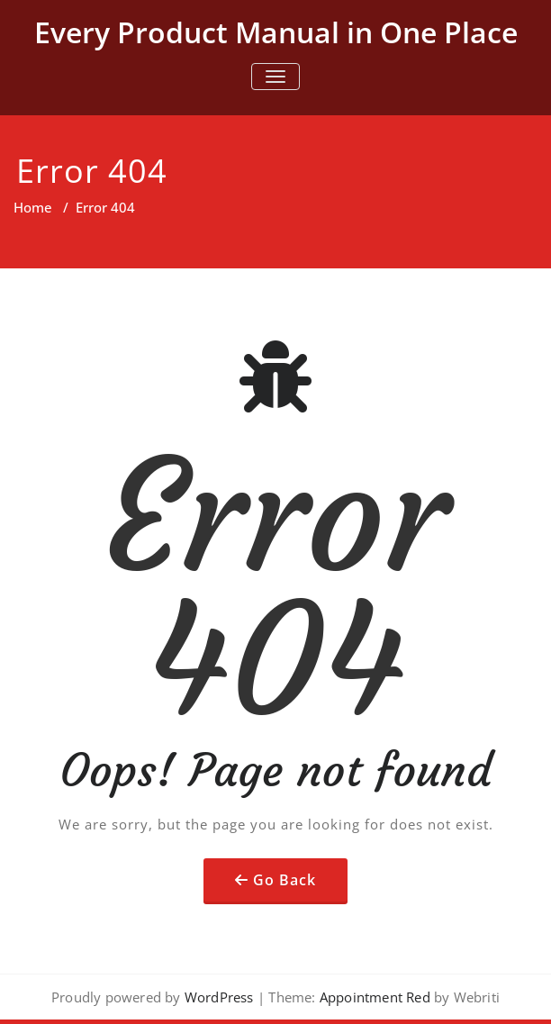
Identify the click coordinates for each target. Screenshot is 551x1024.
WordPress (219, 997)
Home (33, 207)
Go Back (284, 880)
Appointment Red (373, 997)
